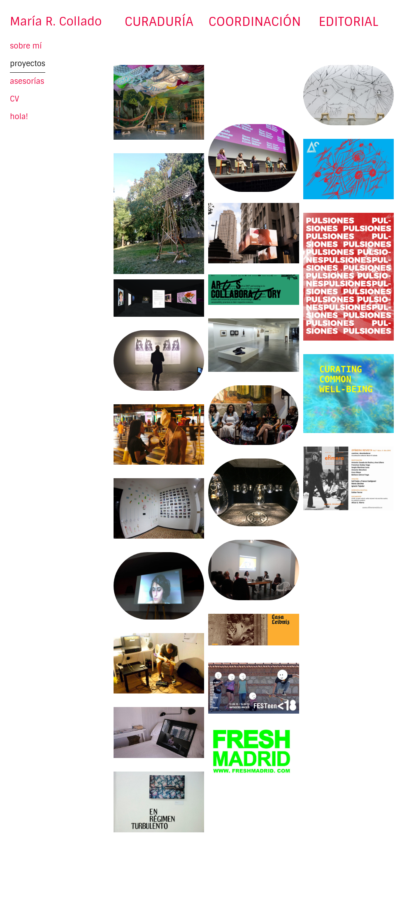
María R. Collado (56, 21)
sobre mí (26, 46)
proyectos (27, 64)
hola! (19, 117)
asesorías (27, 81)
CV (14, 99)
